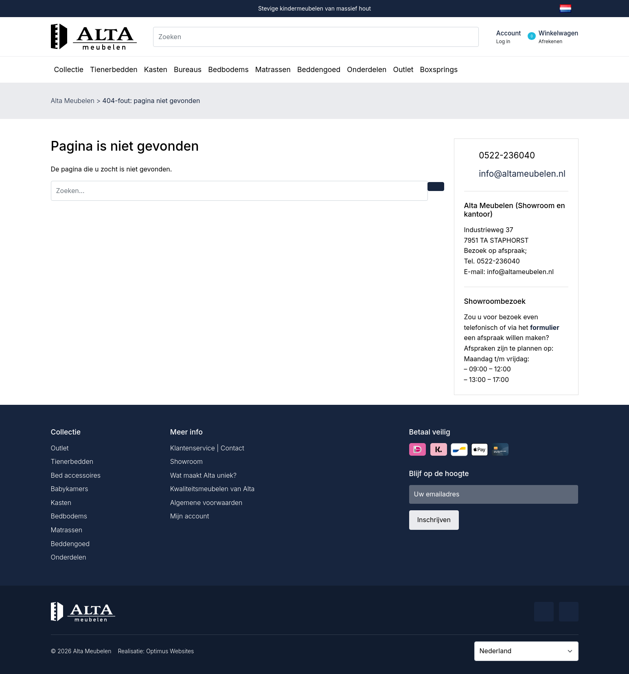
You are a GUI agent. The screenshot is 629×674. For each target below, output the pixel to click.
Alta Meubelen (72, 101)
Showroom (186, 461)
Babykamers (69, 489)
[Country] (526, 651)
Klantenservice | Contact (207, 448)
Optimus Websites (170, 651)
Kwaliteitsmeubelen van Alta (212, 489)
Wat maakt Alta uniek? (203, 475)
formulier (544, 327)
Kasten (61, 502)
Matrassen (67, 530)
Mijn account (189, 516)
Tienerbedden (72, 461)
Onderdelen (68, 557)
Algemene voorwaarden (206, 502)
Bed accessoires (76, 475)
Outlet (60, 448)
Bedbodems (69, 516)
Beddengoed (70, 544)
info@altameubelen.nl (522, 174)
